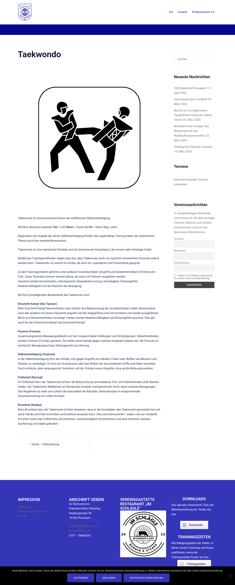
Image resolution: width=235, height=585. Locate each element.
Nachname (180, 250)
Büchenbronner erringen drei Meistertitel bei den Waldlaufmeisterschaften (191, 131)
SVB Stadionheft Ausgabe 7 (191, 88)
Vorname (179, 238)
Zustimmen (81, 578)
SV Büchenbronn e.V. (203, 12)
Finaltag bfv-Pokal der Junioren (193, 146)
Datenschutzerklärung (31, 511)
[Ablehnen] (230, 575)
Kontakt (22, 516)
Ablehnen (109, 578)
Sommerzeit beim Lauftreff (190, 99)
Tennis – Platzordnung (45, 444)
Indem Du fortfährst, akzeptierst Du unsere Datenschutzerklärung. (193, 277)
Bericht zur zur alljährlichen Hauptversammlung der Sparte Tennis (193, 115)
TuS (171, 12)
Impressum (25, 506)
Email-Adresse (182, 262)
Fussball (182, 12)
